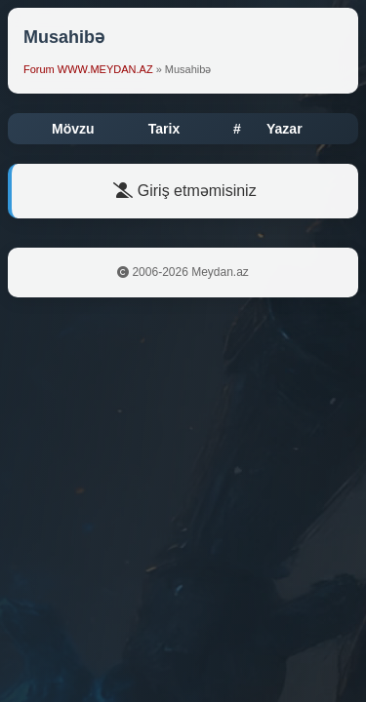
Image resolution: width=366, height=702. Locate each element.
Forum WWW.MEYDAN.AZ (88, 69)
